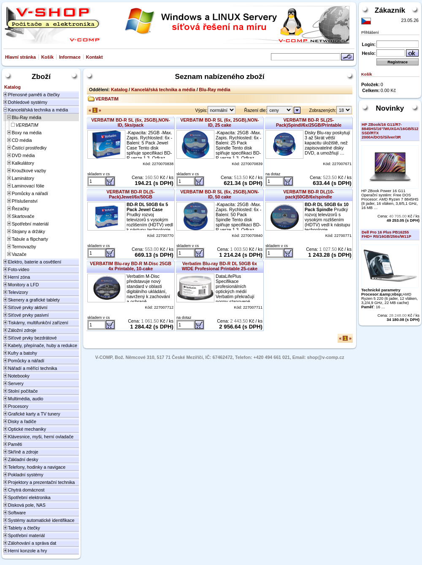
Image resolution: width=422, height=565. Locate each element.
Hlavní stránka (20, 57)
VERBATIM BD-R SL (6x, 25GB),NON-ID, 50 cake (219, 194)
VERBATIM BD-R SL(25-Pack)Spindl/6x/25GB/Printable (308, 122)
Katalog (119, 89)
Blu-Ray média (214, 89)
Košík (47, 57)
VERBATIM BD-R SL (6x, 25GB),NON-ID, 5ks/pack (130, 122)
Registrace (397, 62)
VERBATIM (107, 98)
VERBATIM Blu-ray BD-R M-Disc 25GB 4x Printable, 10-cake (130, 266)
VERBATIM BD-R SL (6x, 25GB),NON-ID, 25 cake (219, 122)
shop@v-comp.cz (325, 357)
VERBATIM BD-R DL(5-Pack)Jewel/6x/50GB (130, 194)
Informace (70, 57)
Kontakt (94, 57)
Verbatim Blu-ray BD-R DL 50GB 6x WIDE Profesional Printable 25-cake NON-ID (219, 268)
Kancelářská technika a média (163, 89)
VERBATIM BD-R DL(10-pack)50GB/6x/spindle (308, 194)
